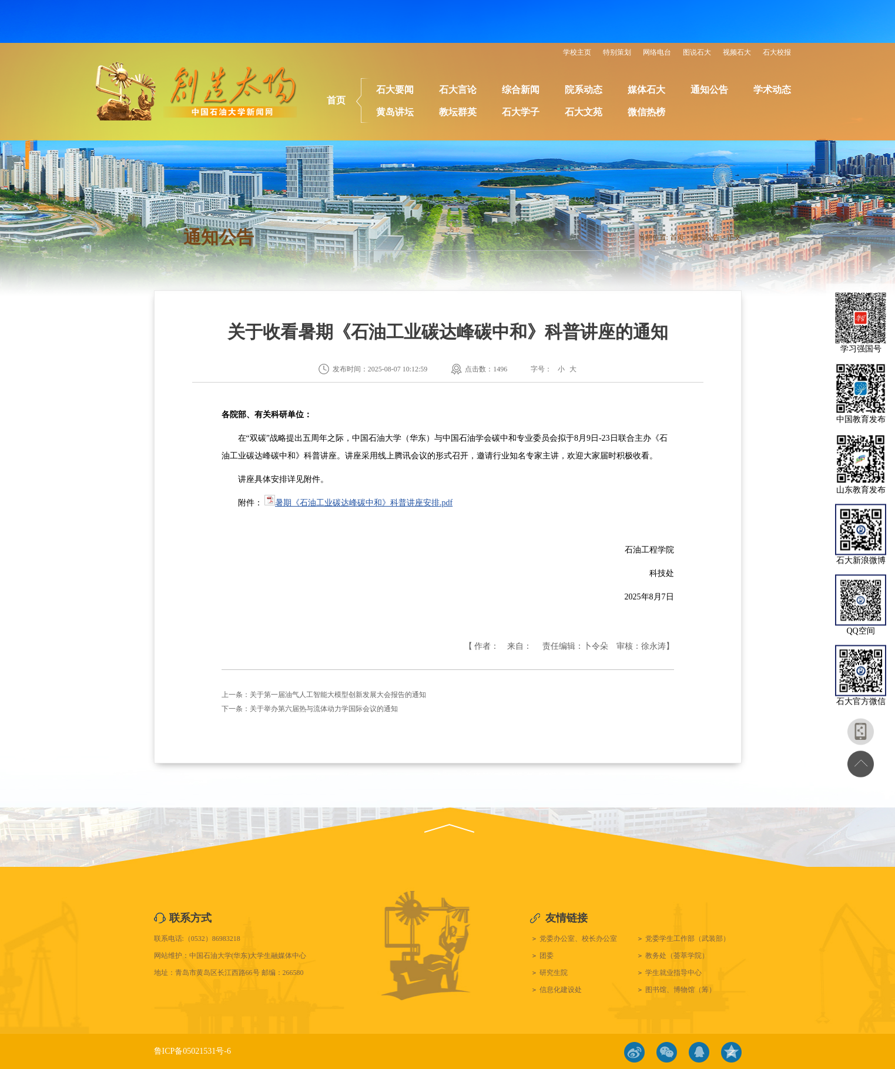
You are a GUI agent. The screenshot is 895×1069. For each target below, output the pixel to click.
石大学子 (520, 112)
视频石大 (737, 52)
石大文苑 (583, 112)
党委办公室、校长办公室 (578, 938)
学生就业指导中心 (673, 973)
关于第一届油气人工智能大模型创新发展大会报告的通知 (338, 695)
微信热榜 (646, 112)
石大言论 (458, 90)
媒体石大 (646, 90)
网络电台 (657, 52)
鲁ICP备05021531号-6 (192, 1051)
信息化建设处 (560, 990)
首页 (336, 100)
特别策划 (617, 52)
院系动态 (583, 90)
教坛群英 (458, 112)
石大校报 (777, 52)
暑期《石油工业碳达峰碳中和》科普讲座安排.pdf (363, 502)
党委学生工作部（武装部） (687, 938)
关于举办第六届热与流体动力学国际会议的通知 (324, 709)
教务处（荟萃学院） (677, 955)
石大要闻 (395, 90)
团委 (546, 955)
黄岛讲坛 (395, 112)
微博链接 (634, 1052)
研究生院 (553, 973)
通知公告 (709, 90)
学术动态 (772, 90)
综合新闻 (520, 90)
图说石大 (697, 52)
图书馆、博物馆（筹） (680, 990)
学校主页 (577, 52)
